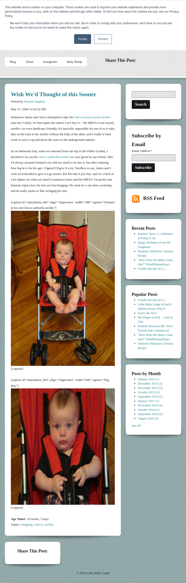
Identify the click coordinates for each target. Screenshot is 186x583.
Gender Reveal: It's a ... (152, 268)
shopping (26, 524)
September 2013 (150, 396)
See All (136, 425)
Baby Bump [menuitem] (74, 61)
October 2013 (149, 392)
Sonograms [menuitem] (50, 61)
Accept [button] (82, 39)
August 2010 (148, 418)
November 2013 (150, 388)
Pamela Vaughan (34, 101)
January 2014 (148, 379)
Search (141, 104)
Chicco (38, 524)
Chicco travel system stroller (92, 117)
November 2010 (150, 405)
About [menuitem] (29, 61)
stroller (49, 524)
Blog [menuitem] (13, 61)
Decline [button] (103, 39)
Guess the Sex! (147, 313)
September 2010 (150, 414)
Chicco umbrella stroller (54, 157)
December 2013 (150, 383)
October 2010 (149, 409)
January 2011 (148, 401)
